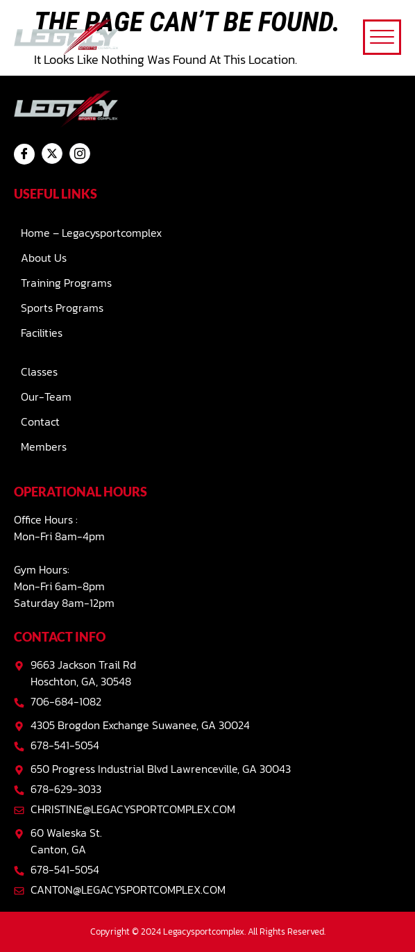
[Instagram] (79, 153)
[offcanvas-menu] (382, 37)
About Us (44, 257)
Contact (40, 421)
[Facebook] (24, 154)
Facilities (41, 332)
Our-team (46, 396)
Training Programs (66, 282)
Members (44, 446)
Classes (39, 371)
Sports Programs (62, 307)
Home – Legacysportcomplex (91, 232)
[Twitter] (52, 153)
